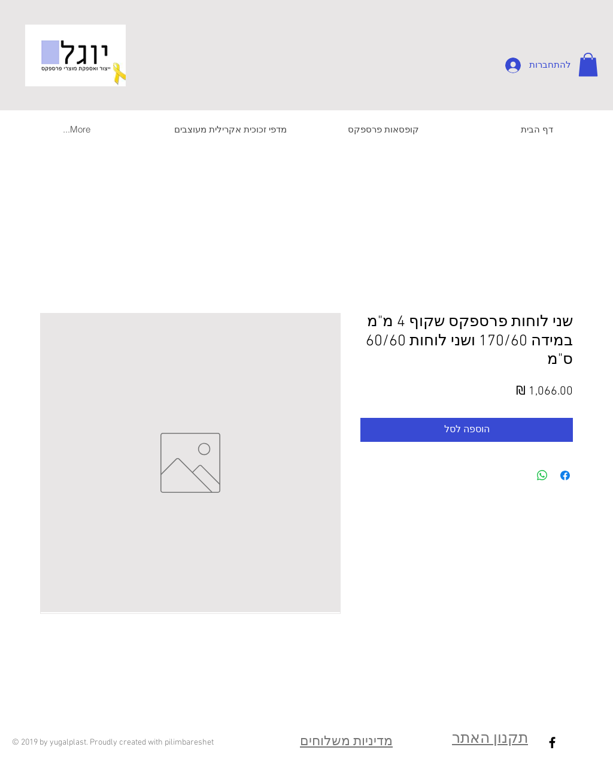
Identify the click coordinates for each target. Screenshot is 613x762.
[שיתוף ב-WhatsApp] (542, 475)
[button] (588, 64)
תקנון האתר (490, 739)
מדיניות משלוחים (346, 742)
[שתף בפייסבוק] (565, 475)
